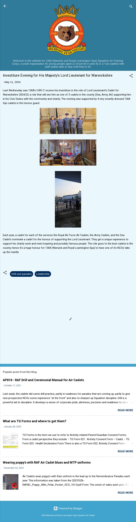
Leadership (42, 273)
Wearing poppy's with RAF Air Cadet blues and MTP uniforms (47, 462)
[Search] (131, 7)
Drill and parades (22, 273)
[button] (131, 76)
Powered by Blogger (67, 508)
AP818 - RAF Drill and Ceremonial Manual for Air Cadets (43, 380)
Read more (125, 410)
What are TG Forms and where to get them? (34, 421)
